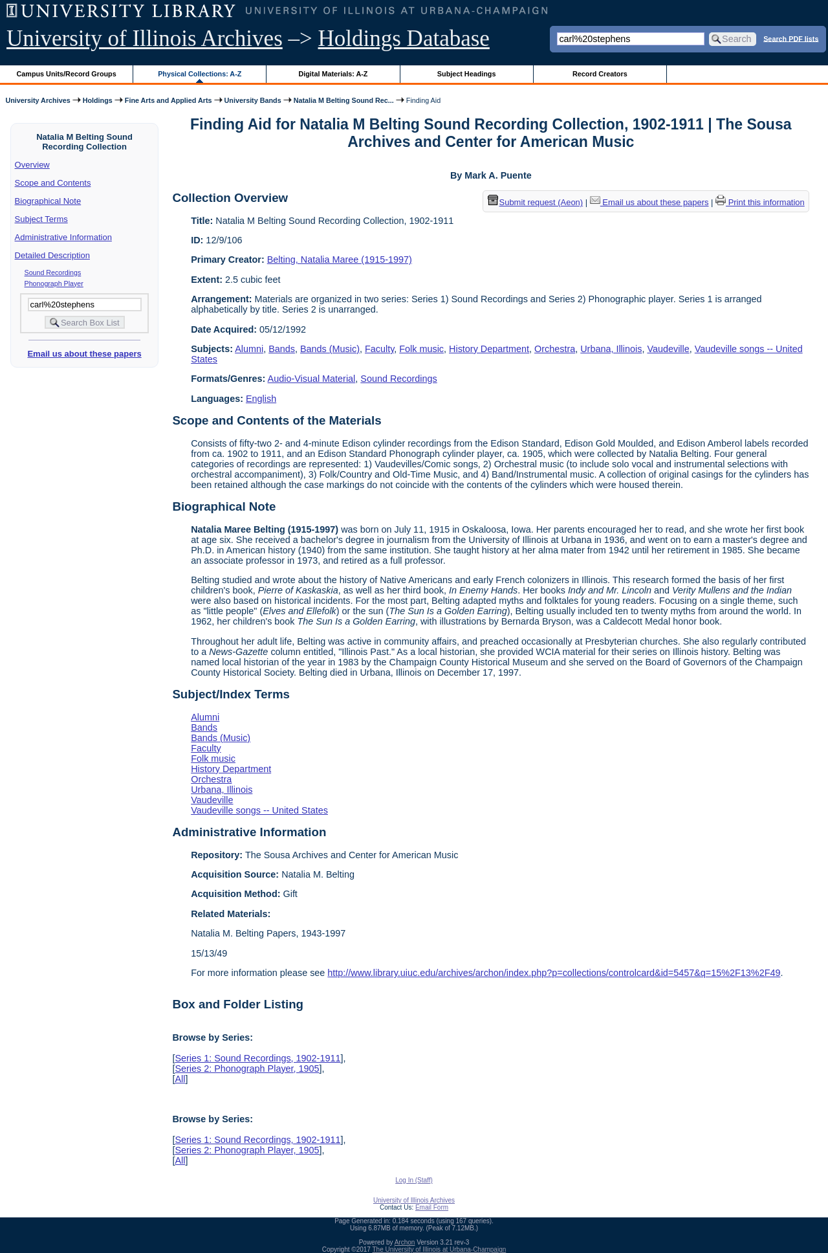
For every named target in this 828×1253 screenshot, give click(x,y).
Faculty (379, 349)
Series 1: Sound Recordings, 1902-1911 (257, 1058)
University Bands (252, 100)
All (180, 1079)
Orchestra (554, 349)
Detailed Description (52, 255)
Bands (281, 349)
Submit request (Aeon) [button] (535, 202)
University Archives (37, 100)
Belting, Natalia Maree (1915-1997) (339, 259)
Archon (405, 1242)
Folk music (421, 349)
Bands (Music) (330, 349)
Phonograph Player (54, 283)
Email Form (431, 1207)
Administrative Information (63, 237)
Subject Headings (466, 74)
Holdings (98, 100)
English (261, 399)
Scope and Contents (53, 183)
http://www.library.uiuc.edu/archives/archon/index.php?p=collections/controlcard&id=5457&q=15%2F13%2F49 (553, 973)
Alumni (249, 349)
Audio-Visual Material (312, 378)
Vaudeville (668, 349)
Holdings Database (404, 38)
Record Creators (599, 74)
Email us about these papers (84, 354)
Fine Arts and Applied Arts (168, 100)
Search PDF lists (790, 38)
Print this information (760, 202)
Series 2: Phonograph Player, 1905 (247, 1068)
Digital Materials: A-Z (332, 74)
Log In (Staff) (414, 1180)
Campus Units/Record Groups (66, 74)
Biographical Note (48, 201)
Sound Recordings (53, 272)
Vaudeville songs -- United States (259, 810)
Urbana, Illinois (611, 349)
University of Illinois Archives (144, 38)
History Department (489, 349)
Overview (32, 165)
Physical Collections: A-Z (199, 74)
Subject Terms (41, 219)
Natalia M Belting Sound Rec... (344, 100)
